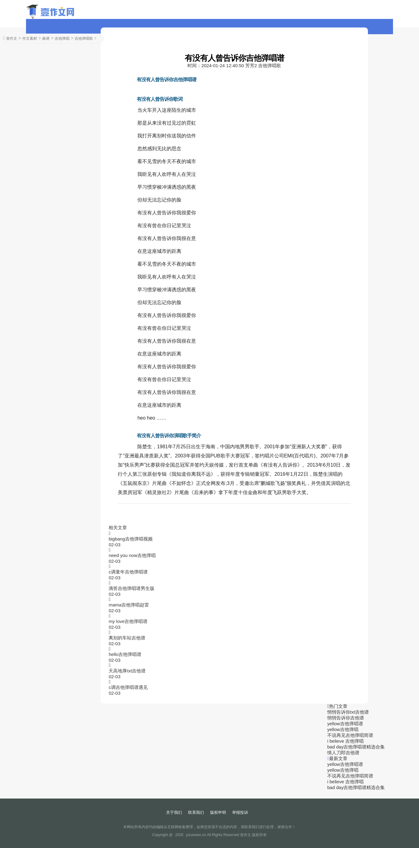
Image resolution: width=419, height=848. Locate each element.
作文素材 (29, 38)
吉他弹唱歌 (84, 38)
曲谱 (46, 38)
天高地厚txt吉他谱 (127, 670)
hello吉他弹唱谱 (125, 654)
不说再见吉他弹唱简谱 (350, 735)
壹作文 (11, 38)
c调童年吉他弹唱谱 (128, 571)
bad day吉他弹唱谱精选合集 (356, 746)
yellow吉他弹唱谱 (345, 723)
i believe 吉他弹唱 (345, 741)
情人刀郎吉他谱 (343, 752)
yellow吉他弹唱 (342, 729)
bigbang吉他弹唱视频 (130, 538)
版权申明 (218, 812)
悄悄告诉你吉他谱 (345, 717)
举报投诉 (240, 812)
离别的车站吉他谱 (127, 637)
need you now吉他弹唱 (132, 555)
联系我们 (196, 812)
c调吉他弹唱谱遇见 (128, 687)
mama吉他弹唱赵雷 (129, 604)
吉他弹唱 (62, 38)
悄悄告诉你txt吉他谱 (348, 712)
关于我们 (174, 812)
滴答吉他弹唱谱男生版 (131, 588)
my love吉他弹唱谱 (128, 621)
